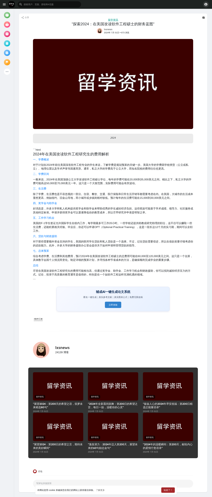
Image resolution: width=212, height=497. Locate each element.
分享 (25, 17)
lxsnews (108, 29)
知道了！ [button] (168, 490)
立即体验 (113, 305)
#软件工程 (38, 319)
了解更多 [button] (100, 490)
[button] (49, 4)
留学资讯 (113, 20)
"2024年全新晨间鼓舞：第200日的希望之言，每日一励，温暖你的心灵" (113, 405)
